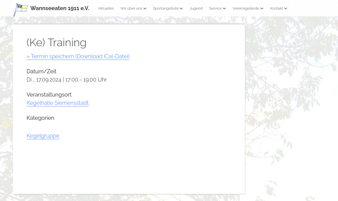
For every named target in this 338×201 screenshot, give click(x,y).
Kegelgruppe (43, 135)
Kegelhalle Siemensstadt (58, 103)
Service (217, 8)
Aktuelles (106, 8)
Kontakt (278, 8)
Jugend (196, 8)
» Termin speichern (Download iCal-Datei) (78, 56)
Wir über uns (134, 8)
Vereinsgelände (248, 8)
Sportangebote (168, 8)
